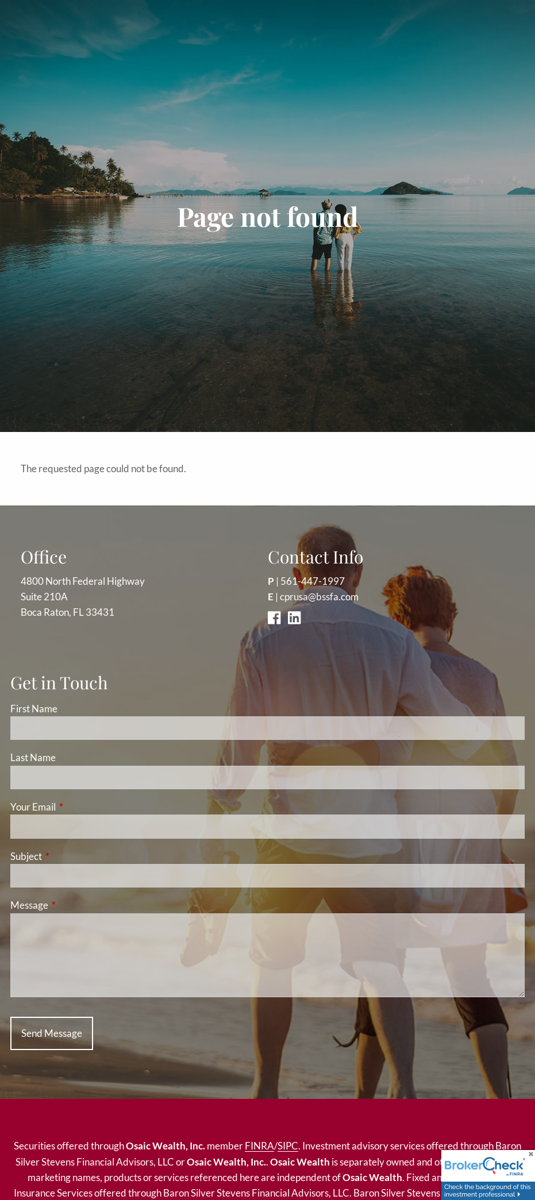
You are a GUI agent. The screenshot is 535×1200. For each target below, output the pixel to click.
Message (73, 905)
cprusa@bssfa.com (319, 597)
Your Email (77, 807)
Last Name (33, 757)
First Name (33, 709)
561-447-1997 (312, 581)
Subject (70, 856)
